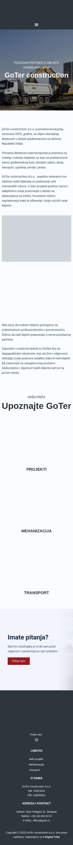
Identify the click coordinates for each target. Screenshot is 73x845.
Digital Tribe (52, 836)
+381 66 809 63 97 (41, 816)
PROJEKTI (36, 469)
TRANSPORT (36, 592)
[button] (37, 25)
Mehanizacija (36, 764)
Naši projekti (36, 759)
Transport (34, 770)
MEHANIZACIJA (36, 531)
